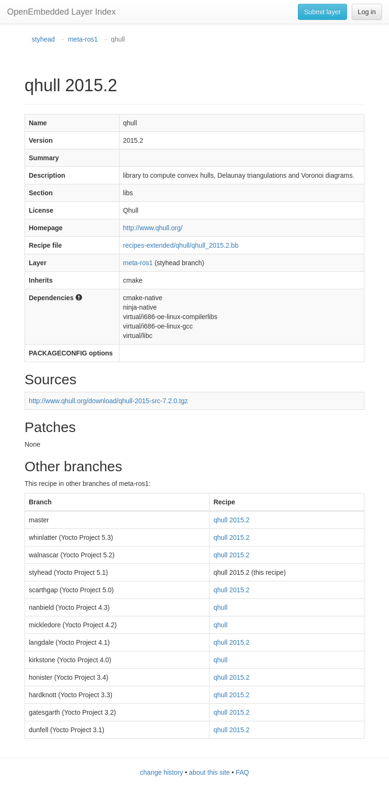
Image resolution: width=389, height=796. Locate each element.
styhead (43, 39)
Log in (367, 12)
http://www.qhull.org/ (153, 228)
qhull (220, 607)
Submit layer (322, 12)
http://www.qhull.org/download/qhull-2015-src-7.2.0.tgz (108, 401)
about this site (209, 772)
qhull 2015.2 (231, 520)
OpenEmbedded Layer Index (61, 12)
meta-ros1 (83, 39)
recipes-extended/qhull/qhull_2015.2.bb (180, 245)
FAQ (242, 772)
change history (161, 772)
